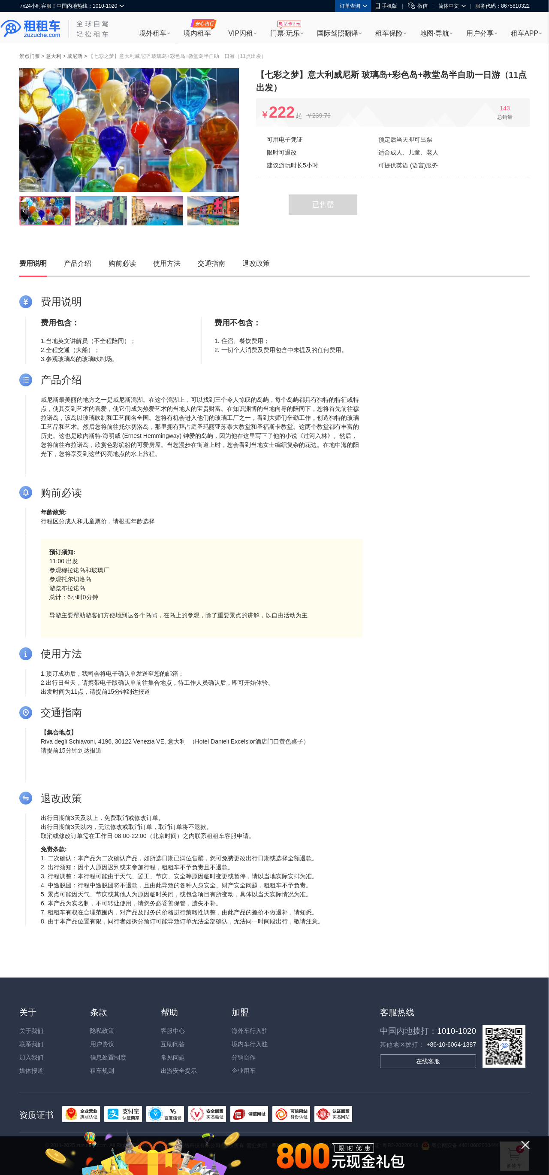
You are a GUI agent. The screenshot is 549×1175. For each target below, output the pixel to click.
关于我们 (31, 1030)
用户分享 (480, 33)
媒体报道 (31, 1070)
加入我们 (31, 1057)
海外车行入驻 (250, 1030)
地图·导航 (434, 33)
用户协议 (102, 1044)
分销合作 (244, 1057)
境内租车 (197, 33)
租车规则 (102, 1070)
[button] (23, 210)
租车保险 (389, 33)
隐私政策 (102, 1030)
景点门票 (29, 56)
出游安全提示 (179, 1070)
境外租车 (152, 33)
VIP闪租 (240, 33)
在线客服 (428, 1061)
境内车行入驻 (250, 1044)
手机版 (386, 6)
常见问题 (173, 1057)
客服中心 (173, 1030)
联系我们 (31, 1044)
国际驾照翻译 (337, 33)
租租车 (30, 28)
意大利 (53, 56)
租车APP (524, 33)
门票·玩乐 (284, 33)
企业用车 (244, 1070)
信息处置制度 (108, 1057)
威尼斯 (74, 56)
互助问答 (173, 1044)
